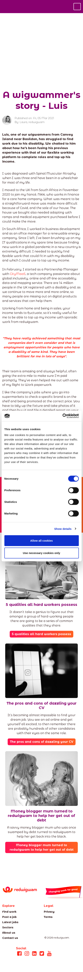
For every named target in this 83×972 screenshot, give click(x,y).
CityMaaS (18, 274)
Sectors (7, 927)
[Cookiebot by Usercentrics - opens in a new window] (62, 416)
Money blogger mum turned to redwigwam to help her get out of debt (41, 847)
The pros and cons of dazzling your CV (41, 742)
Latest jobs (10, 922)
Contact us (10, 938)
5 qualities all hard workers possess (41, 634)
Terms (48, 917)
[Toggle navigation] (77, 6)
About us (8, 932)
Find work (9, 911)
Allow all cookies (41, 540)
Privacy (49, 911)
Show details (63, 528)
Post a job (9, 917)
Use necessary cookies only (41, 552)
